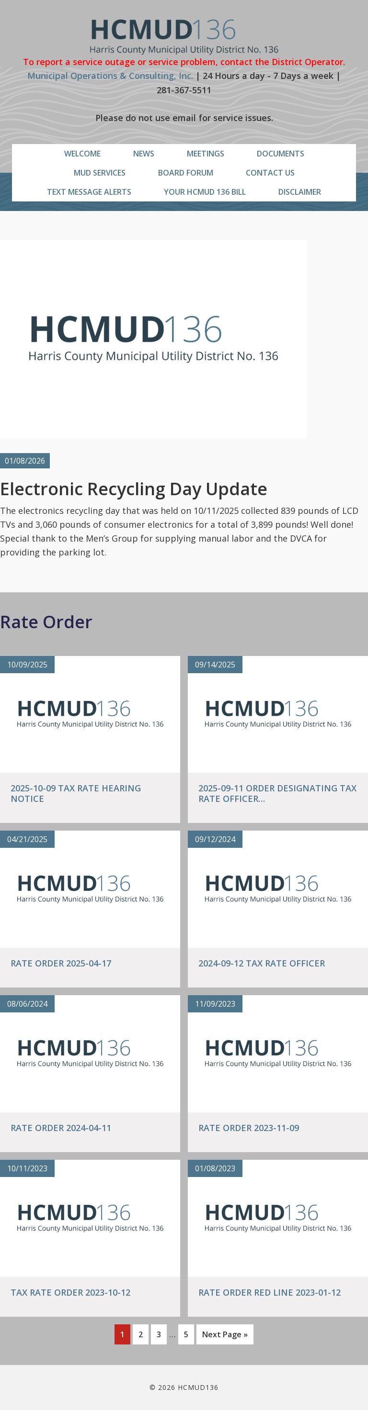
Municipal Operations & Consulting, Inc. (110, 75)
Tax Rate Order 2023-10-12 (70, 1292)
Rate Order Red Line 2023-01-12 (269, 1292)
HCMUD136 (184, 37)
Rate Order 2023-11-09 (248, 1127)
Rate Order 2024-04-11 (61, 1127)
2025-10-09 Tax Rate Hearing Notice (76, 793)
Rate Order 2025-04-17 (61, 963)
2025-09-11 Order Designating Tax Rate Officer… (277, 793)
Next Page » (225, 1336)
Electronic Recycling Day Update (133, 488)
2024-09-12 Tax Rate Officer (261, 963)
